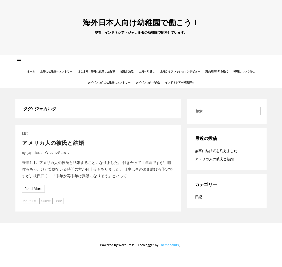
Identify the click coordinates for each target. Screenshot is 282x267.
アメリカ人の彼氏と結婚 (53, 142)
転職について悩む (244, 71)
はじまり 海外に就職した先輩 (96, 71)
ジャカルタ (30, 200)
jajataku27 (35, 153)
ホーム (31, 71)
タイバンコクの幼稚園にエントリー (109, 82)
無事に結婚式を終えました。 (218, 150)
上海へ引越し (147, 71)
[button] (19, 60)
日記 (25, 133)
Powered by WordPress (117, 245)
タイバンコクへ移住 (148, 82)
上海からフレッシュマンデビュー (180, 71)
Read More (33, 188)
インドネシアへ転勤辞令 (179, 82)
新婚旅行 (47, 200)
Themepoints (169, 245)
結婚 (60, 200)
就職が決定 (127, 71)
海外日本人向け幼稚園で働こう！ (141, 22)
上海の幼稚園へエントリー (56, 71)
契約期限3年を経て (216, 71)
